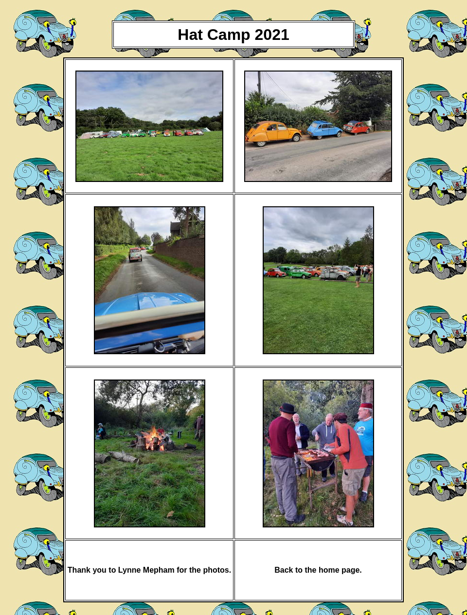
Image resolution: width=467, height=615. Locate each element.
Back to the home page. (318, 570)
